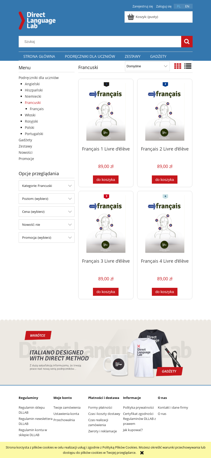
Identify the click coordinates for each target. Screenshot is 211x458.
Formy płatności (100, 407)
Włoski (30, 115)
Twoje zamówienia (67, 407)
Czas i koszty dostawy (104, 413)
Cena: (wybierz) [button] (33, 211)
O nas (162, 413)
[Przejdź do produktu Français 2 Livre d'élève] (165, 112)
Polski (29, 127)
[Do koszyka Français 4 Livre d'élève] (164, 292)
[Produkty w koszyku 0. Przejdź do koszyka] (143, 16)
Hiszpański (34, 90)
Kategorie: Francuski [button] (37, 185)
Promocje (26, 158)
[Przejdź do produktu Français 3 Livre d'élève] (106, 224)
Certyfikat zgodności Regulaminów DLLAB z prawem (139, 418)
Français (37, 108)
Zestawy (25, 146)
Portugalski (34, 133)
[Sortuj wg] (147, 66)
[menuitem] (39, 56)
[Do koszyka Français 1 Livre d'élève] (105, 179)
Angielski (32, 83)
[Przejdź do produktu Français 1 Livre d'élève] (106, 112)
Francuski (33, 102)
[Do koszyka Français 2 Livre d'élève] (164, 179)
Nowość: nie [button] (31, 224)
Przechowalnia (64, 420)
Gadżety (25, 140)
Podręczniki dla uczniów (39, 77)
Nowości (26, 152)
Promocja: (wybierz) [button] (36, 237)
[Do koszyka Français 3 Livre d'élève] (105, 292)
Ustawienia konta (66, 413)
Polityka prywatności (138, 407)
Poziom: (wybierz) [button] (35, 198)
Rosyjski (31, 121)
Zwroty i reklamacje (102, 431)
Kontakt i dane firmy (173, 407)
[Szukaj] (187, 41)
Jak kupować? (133, 430)
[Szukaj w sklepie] (101, 41)
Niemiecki (33, 96)
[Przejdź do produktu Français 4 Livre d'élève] (165, 224)
